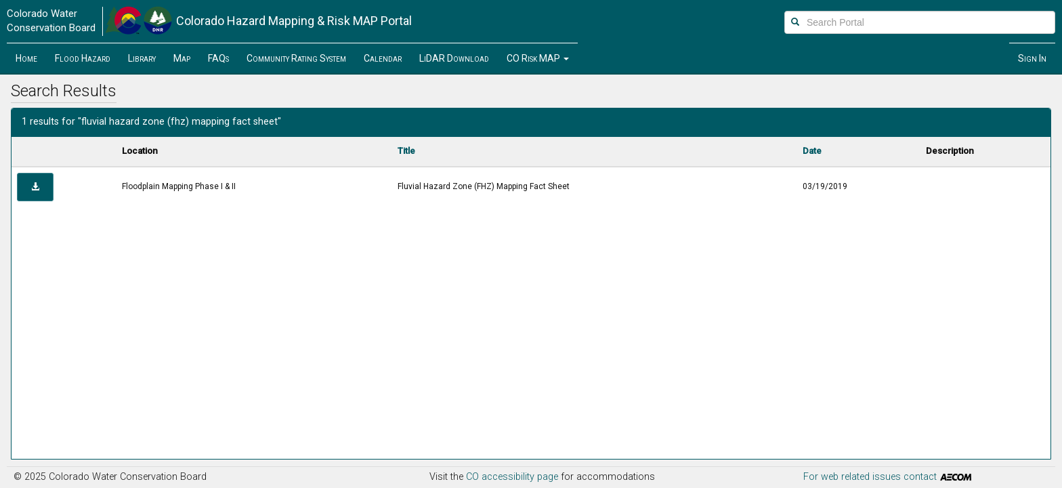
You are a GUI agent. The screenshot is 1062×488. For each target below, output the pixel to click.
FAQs (218, 58)
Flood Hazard (82, 58)
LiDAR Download (454, 58)
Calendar (383, 58)
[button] (538, 58)
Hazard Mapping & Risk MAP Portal (294, 21)
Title (406, 151)
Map (181, 58)
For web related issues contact (889, 477)
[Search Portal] (919, 22)
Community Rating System (296, 58)
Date (812, 151)
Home (26, 58)
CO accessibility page (512, 477)
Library (142, 58)
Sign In (1032, 58)
